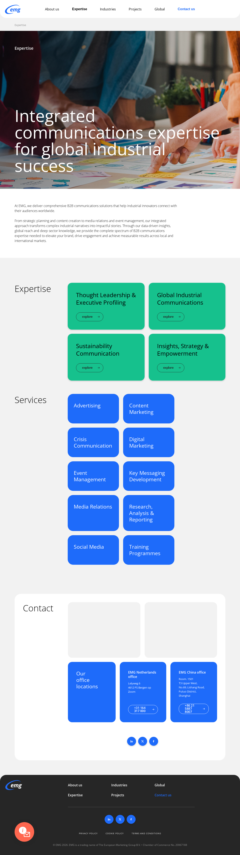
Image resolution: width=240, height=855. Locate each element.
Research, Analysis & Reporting (141, 513)
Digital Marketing (141, 442)
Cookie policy (115, 833)
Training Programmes (144, 550)
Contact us (186, 9)
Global (160, 9)
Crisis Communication (93, 442)
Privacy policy (88, 833)
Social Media (89, 546)
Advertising (87, 405)
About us (52, 9)
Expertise (79, 9)
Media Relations (93, 506)
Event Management (90, 476)
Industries (108, 9)
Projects (135, 9)
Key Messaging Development (147, 476)
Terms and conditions (146, 833)
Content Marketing (141, 408)
